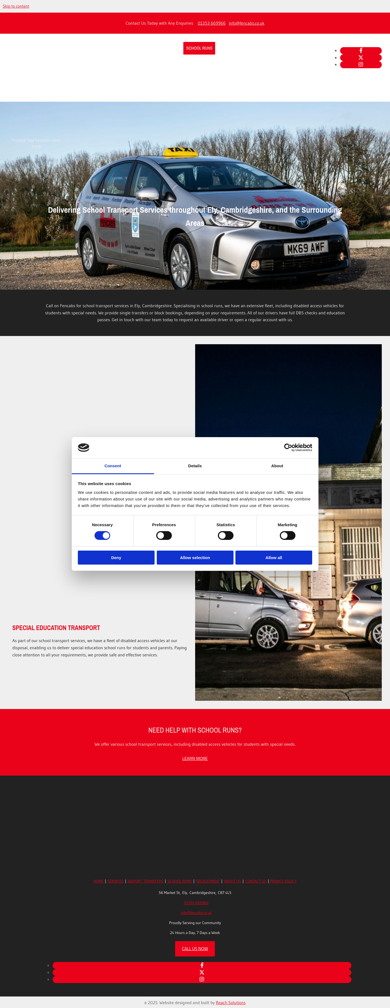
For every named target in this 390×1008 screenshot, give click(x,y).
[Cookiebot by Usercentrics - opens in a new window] (288, 447)
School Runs (199, 48)
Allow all (274, 557)
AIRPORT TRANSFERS (145, 881)
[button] (195, 758)
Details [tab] (195, 465)
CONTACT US (255, 881)
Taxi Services (123, 48)
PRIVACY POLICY (283, 881)
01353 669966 (212, 23)
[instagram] (360, 64)
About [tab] (277, 465)
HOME (98, 881)
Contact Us (285, 48)
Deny (116, 557)
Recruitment (231, 48)
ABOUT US (232, 881)
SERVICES (116, 881)
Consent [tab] (112, 465)
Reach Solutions (231, 1002)
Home (98, 48)
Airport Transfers (161, 48)
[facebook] (361, 50)
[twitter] (360, 58)
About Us (259, 48)
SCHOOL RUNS (179, 881)
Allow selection (195, 557)
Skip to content (16, 6)
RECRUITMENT (208, 881)
